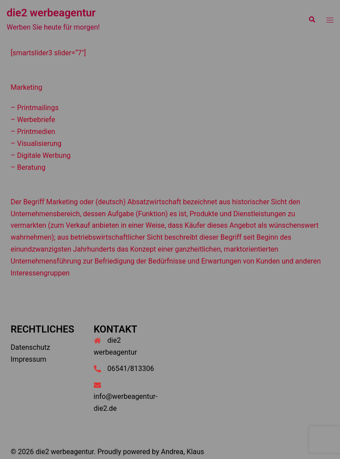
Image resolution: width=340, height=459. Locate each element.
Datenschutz (30, 347)
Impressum (28, 359)
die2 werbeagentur (51, 13)
